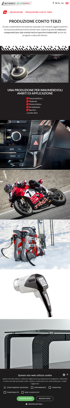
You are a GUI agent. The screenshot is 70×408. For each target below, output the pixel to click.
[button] (35, 404)
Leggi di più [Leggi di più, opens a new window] (35, 384)
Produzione (16, 12)
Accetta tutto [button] (26, 399)
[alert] (35, 390)
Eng (62, 3)
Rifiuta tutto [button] (44, 399)
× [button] (67, 375)
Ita (59, 3)
